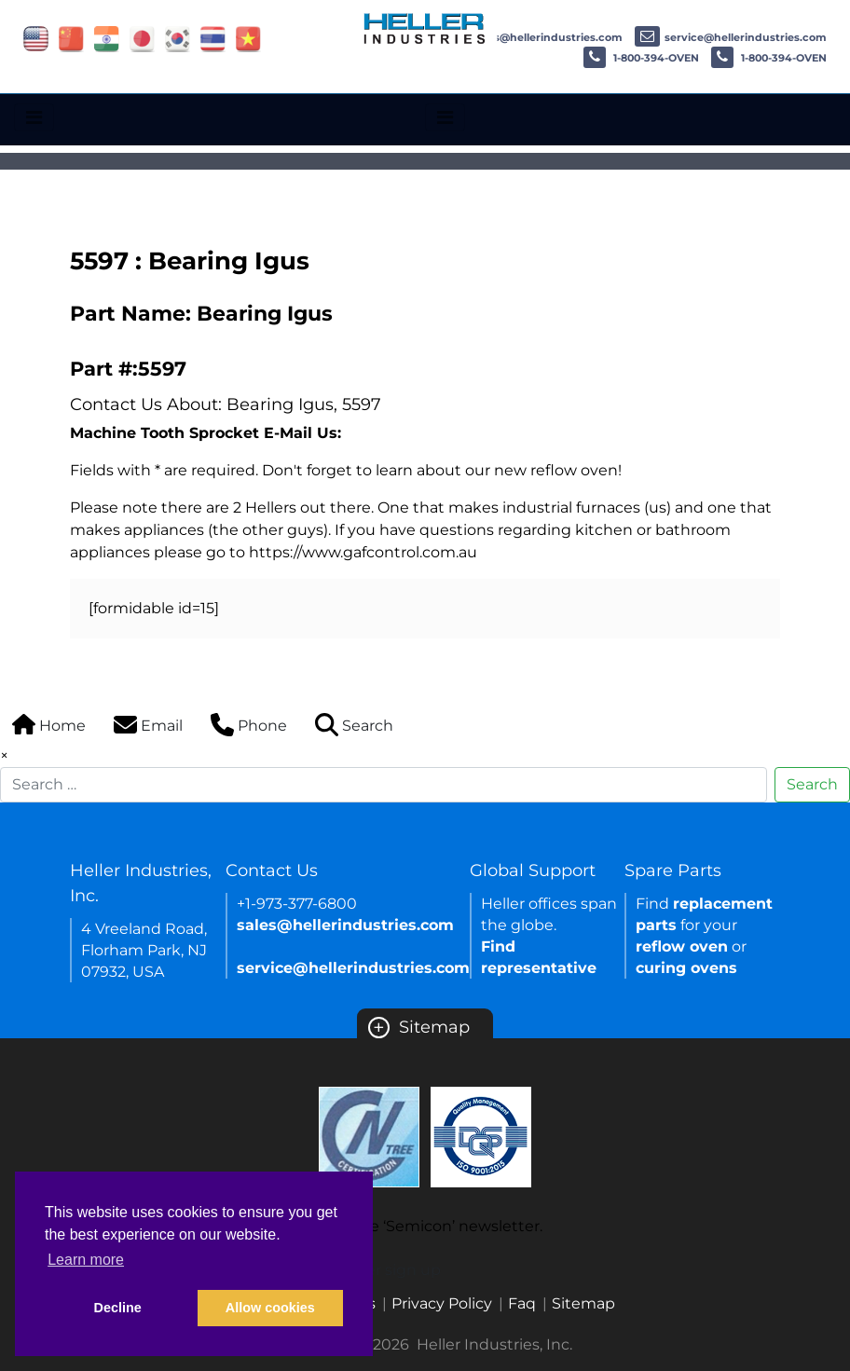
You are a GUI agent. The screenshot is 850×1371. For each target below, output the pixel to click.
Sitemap (419, 1027)
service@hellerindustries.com (731, 37)
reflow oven (682, 946)
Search (812, 784)
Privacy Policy (441, 1303)
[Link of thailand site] (213, 38)
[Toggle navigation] (34, 117)
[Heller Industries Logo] (424, 27)
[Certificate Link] (369, 1136)
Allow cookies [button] (270, 1307)
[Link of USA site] (35, 38)
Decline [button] (118, 1307)
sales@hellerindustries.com (533, 37)
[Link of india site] (106, 38)
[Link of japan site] (142, 38)
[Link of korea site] (177, 38)
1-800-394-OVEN (641, 57)
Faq (522, 1303)
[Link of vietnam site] (248, 38)
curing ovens (686, 968)
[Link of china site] (71, 38)
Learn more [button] (86, 1260)
